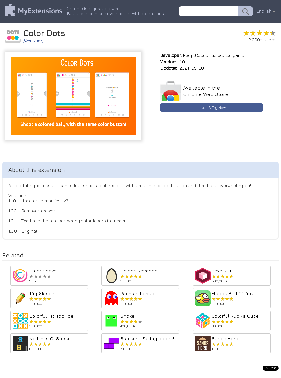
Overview (33, 40)
